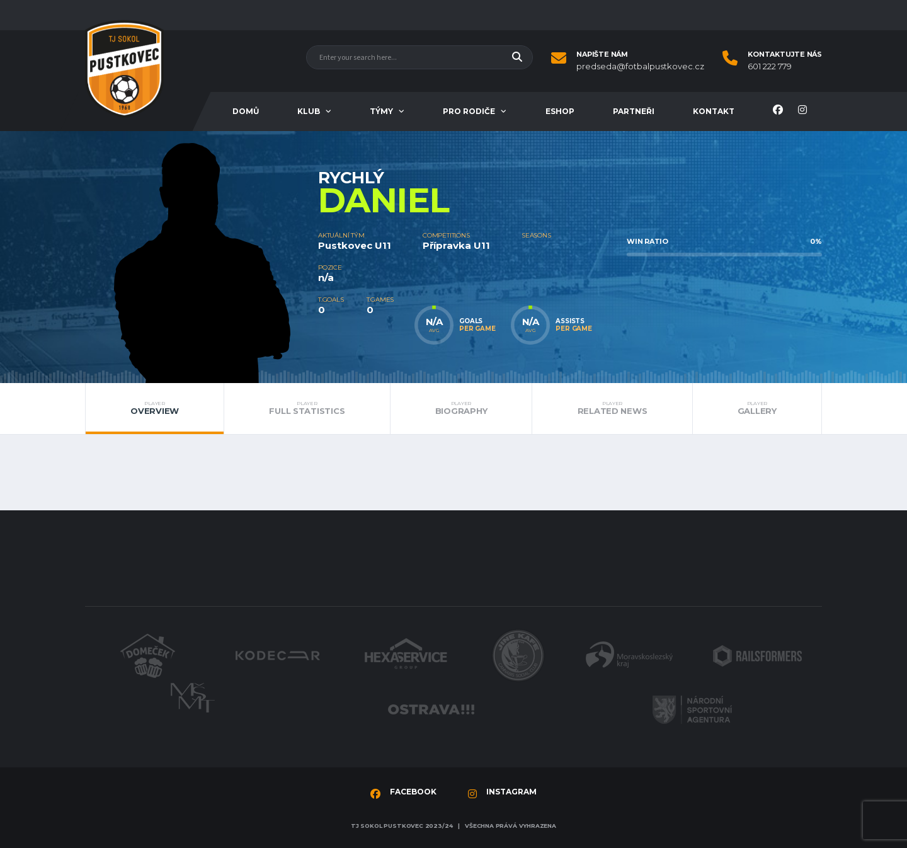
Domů (245, 111)
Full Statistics (307, 408)
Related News (612, 408)
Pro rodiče (469, 111)
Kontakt (713, 111)
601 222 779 (770, 66)
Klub (308, 111)
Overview (154, 408)
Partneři (633, 111)
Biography (461, 408)
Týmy (381, 111)
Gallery (757, 408)
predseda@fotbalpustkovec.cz (640, 66)
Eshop (559, 111)
